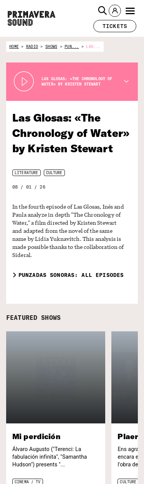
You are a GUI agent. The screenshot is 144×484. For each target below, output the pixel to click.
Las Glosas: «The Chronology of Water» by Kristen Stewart (71, 133)
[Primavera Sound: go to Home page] (31, 18)
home (14, 46)
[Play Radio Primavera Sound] (24, 81)
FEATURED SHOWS (35, 309)
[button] (102, 11)
